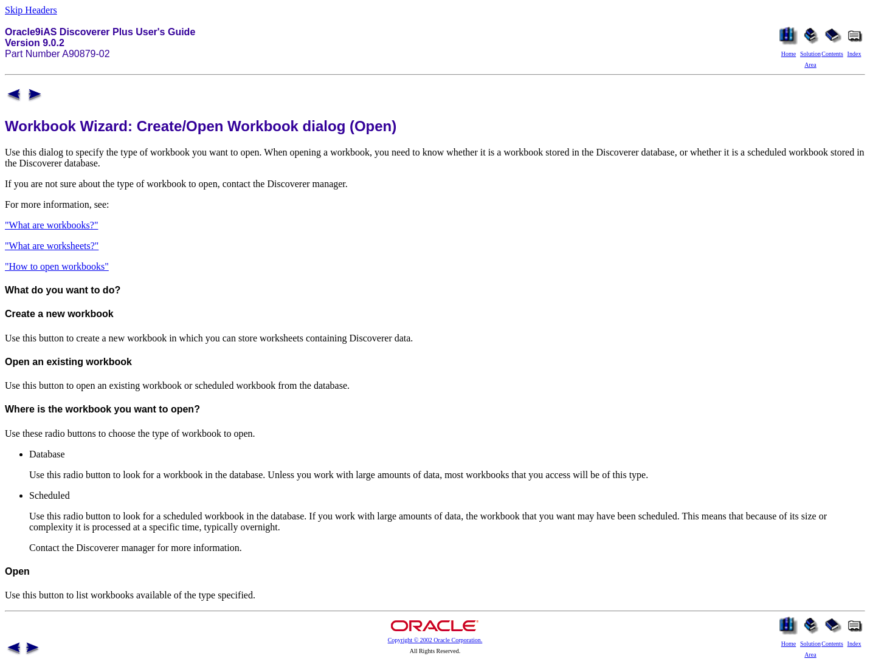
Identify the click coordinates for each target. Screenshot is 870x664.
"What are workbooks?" (51, 225)
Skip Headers (31, 10)
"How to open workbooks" (57, 266)
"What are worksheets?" (51, 246)
